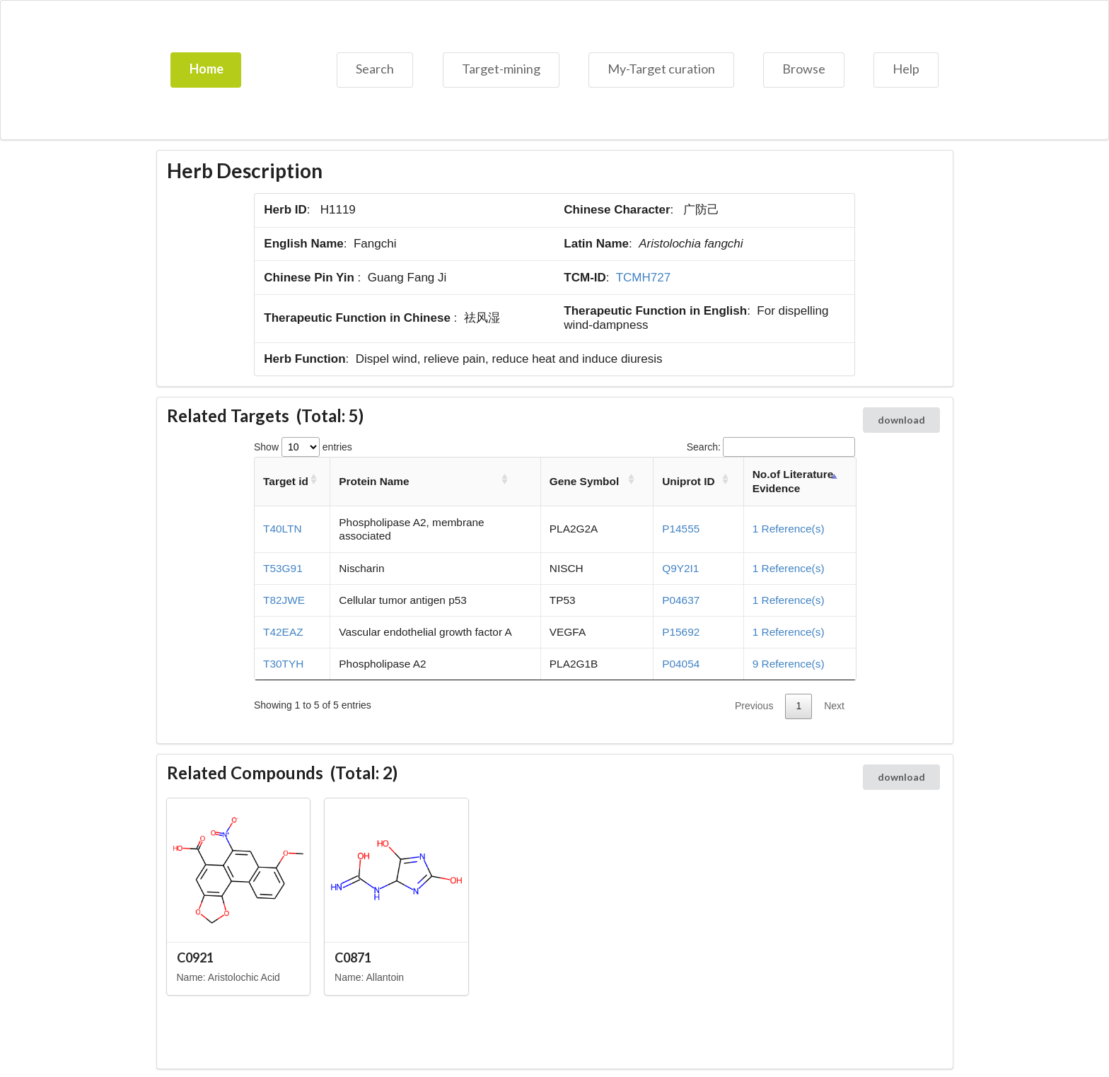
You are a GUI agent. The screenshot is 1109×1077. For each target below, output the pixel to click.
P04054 (680, 664)
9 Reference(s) (789, 664)
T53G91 (283, 568)
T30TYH (283, 664)
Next (834, 705)
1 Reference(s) (789, 529)
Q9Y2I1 (680, 568)
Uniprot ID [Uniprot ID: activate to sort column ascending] (688, 481)
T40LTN (282, 529)
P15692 (680, 632)
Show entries (303, 447)
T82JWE (284, 600)
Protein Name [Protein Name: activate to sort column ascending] (374, 481)
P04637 (680, 600)
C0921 (195, 957)
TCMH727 (643, 277)
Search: (771, 447)
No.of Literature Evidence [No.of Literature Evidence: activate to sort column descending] (793, 481)
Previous (754, 705)
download (901, 420)
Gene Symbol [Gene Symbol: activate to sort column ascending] (584, 481)
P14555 (680, 529)
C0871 (353, 957)
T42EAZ (283, 632)
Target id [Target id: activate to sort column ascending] (285, 481)
